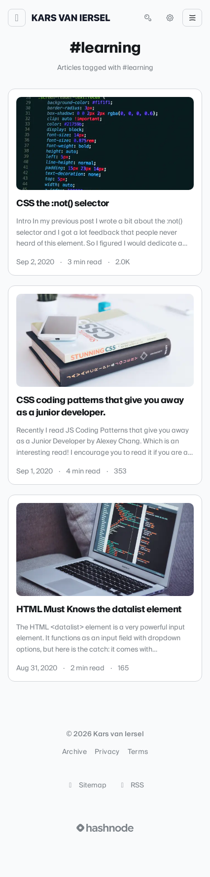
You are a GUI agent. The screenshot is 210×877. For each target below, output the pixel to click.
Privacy (107, 752)
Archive (74, 752)
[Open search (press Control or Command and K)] (148, 18)
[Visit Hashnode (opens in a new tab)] (105, 828)
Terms (138, 752)
